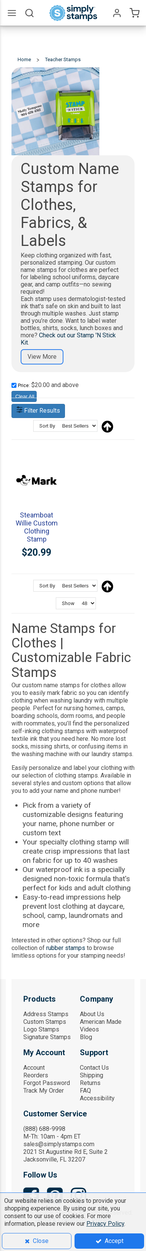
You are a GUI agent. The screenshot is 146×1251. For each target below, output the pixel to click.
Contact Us (94, 1067)
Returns (90, 1083)
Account (34, 1067)
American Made (101, 1021)
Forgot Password (46, 1083)
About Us (92, 1014)
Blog (86, 1037)
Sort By (47, 426)
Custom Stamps (44, 1021)
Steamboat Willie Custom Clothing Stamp (37, 527)
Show (68, 603)
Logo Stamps (41, 1029)
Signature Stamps (47, 1037)
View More (42, 356)
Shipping (91, 1075)
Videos (89, 1029)
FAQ (85, 1090)
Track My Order (43, 1090)
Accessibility (97, 1098)
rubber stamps (65, 948)
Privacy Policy (105, 1223)
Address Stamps (45, 1014)
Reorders (35, 1075)
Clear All (24, 396)
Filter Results (38, 410)
